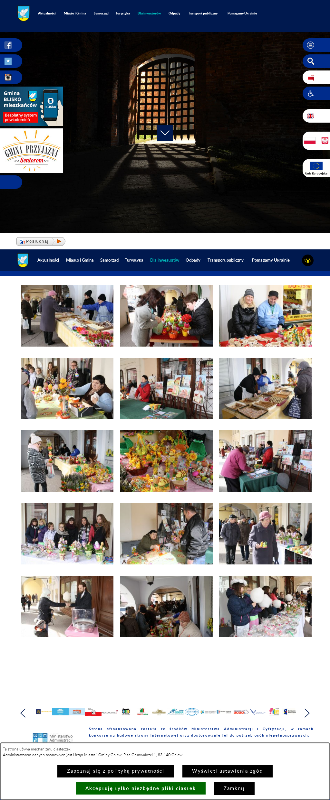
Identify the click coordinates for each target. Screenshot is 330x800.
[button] (316, 45)
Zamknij (234, 788)
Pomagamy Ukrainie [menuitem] (242, 13)
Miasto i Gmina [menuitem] (75, 13)
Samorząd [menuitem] (101, 13)
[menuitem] (149, 13)
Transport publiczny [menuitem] (203, 13)
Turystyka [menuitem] (123, 13)
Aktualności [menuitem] (47, 13)
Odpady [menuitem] (174, 13)
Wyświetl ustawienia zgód (227, 771)
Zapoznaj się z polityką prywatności (115, 771)
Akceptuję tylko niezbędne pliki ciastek (140, 788)
